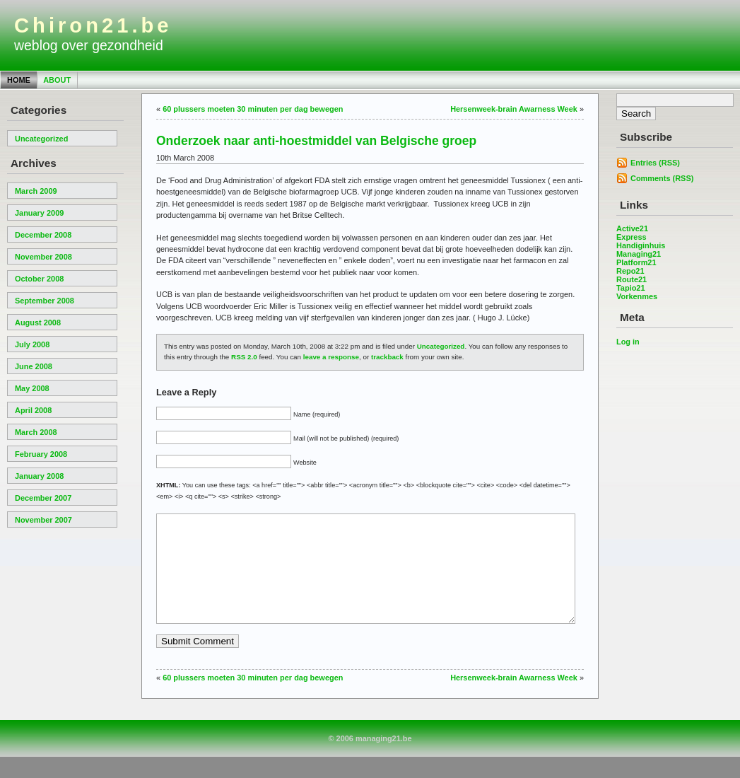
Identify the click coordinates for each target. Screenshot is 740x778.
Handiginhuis (640, 245)
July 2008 (32, 344)
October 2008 (39, 278)
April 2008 (33, 410)
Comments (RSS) (661, 178)
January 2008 (39, 476)
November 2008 (43, 256)
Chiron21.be (93, 25)
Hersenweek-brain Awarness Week (513, 109)
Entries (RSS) (655, 162)
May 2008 (32, 388)
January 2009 (39, 213)
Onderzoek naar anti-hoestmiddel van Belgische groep (316, 141)
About (57, 80)
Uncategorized (41, 138)
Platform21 (636, 262)
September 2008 (44, 300)
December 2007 (43, 498)
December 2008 (43, 235)
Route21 (631, 279)
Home (18, 80)
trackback (387, 357)
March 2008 (36, 432)
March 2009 (36, 191)
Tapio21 (630, 288)
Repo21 (630, 271)
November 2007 (43, 520)
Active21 (632, 228)
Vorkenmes (636, 296)
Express (631, 237)
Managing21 (638, 254)
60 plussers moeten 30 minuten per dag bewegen (253, 109)
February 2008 (41, 454)
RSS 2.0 (244, 357)
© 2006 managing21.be (369, 759)
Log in (628, 341)
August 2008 (38, 322)
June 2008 (33, 366)
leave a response (331, 357)
